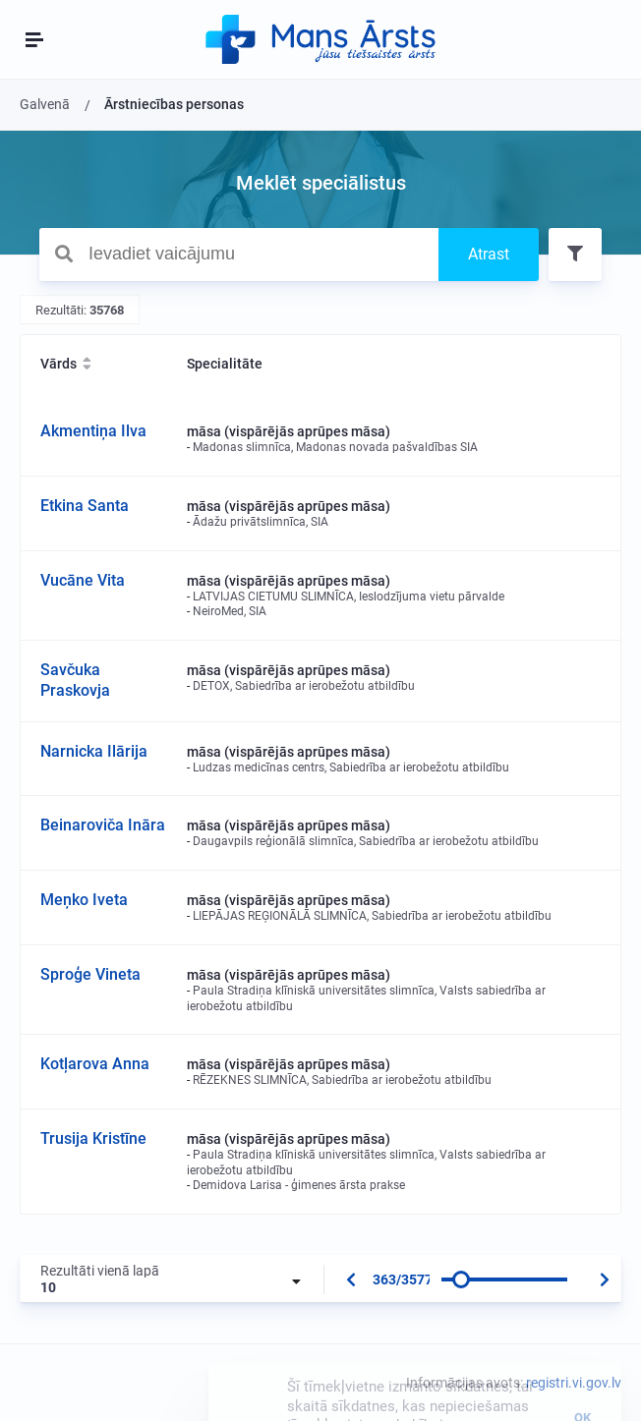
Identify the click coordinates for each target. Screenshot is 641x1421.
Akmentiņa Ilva (93, 431)
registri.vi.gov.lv (573, 1383)
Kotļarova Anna (94, 1063)
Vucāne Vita (82, 580)
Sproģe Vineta (90, 974)
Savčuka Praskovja (75, 680)
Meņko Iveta (84, 899)
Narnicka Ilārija (93, 751)
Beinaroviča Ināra (102, 825)
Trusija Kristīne (93, 1138)
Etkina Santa (84, 505)
